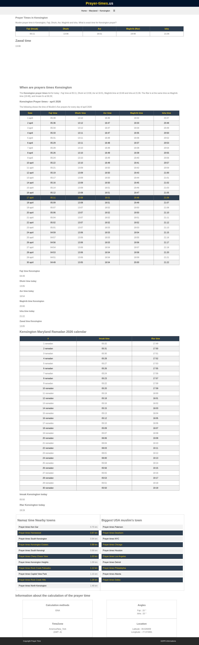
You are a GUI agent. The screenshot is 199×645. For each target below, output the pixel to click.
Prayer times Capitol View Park (33, 574)
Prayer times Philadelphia (114, 568)
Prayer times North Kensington (33, 586)
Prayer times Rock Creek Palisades (35, 568)
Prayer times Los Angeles (114, 556)
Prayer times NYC (111, 539)
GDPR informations (168, 641)
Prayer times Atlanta (112, 574)
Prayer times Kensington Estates (33, 545)
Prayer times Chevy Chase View (33, 556)
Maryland (93, 11)
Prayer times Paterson (113, 527)
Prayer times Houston (112, 550)
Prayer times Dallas (112, 580)
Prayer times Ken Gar (28, 527)
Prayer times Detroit (112, 562)
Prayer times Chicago (112, 545)
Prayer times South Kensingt (32, 550)
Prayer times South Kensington (33, 539)
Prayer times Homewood (30, 533)
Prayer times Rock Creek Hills (32, 580)
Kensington (105, 11)
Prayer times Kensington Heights (33, 562)
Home (84, 11)
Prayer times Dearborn (113, 533)
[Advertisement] (99, 65)
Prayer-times (97, 3)
